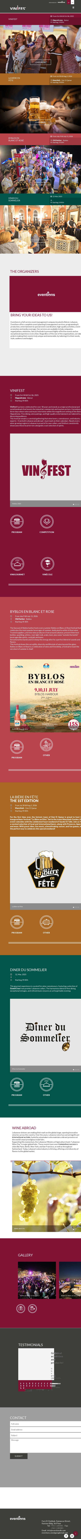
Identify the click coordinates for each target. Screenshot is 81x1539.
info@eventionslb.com (56, 1519)
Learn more (40, 62)
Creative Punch (28, 1537)
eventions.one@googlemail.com (55, 1521)
